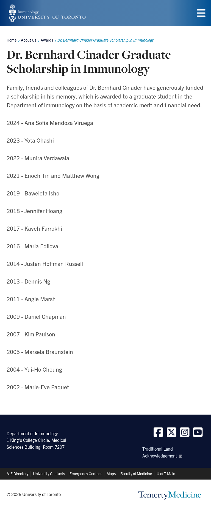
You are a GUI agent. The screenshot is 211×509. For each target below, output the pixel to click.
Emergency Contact (86, 473)
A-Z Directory (17, 473)
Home (11, 39)
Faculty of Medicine (136, 473)
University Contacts (49, 473)
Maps (111, 473)
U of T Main (166, 473)
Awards (47, 39)
